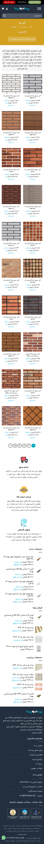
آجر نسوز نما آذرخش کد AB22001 (11, 244)
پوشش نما (23, 27)
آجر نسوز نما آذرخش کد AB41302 (11, 429)
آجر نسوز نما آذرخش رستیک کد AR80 (11, 392)
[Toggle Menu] (39, 9)
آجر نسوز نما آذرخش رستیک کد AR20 (33, 355)
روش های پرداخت (35, 750)
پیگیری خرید (37, 759)
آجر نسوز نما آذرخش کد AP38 (33, 171)
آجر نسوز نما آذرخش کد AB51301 (11, 97)
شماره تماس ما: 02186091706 (30, 782)
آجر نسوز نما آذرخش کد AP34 (33, 318)
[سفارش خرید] (22, 39)
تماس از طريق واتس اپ (32, 786)
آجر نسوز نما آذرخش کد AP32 (11, 318)
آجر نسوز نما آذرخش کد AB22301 (33, 97)
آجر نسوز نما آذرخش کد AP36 (33, 392)
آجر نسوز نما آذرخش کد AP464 (33, 281)
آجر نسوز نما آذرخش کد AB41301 (11, 134)
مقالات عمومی (36, 768)
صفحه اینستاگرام (35, 791)
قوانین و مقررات (35, 754)
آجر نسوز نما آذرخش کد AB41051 (33, 429)
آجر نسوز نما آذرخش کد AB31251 (33, 134)
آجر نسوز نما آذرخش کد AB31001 (11, 208)
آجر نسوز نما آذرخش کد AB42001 (11, 355)
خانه (31, 27)
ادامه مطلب (22, 834)
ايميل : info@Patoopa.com (31, 795)
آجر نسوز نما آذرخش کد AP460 (33, 244)
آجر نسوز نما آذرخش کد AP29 (11, 171)
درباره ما (39, 764)
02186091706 (21, 2)
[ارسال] (4, 15)
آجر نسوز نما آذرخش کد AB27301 (33, 208)
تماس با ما (38, 745)
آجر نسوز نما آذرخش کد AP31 (11, 281)
